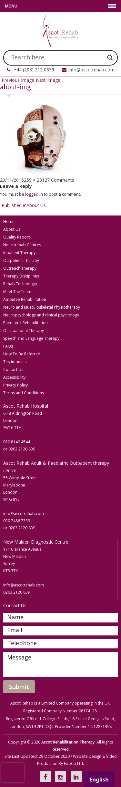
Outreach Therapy (19, 268)
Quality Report (16, 237)
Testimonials (14, 361)
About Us (11, 229)
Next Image (48, 80)
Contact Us (13, 369)
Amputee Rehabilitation (24, 299)
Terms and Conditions (23, 393)
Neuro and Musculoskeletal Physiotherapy (41, 307)
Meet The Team (17, 291)
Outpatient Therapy (21, 260)
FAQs (8, 346)
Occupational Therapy (23, 330)
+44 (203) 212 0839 (34, 70)
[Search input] (57, 57)
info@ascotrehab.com (91, 70)
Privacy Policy (15, 385)
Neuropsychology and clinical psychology (41, 315)
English (99, 779)
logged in (34, 194)
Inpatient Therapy (19, 252)
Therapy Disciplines (21, 276)
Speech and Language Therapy (31, 338)
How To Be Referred (21, 354)
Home (9, 221)
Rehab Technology (20, 284)
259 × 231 (34, 180)
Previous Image (18, 80)
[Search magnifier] (110, 57)
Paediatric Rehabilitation (25, 323)
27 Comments (59, 180)
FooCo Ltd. (74, 763)
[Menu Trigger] (60, 6)
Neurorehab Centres (22, 245)
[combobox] (99, 779)
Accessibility (14, 377)
